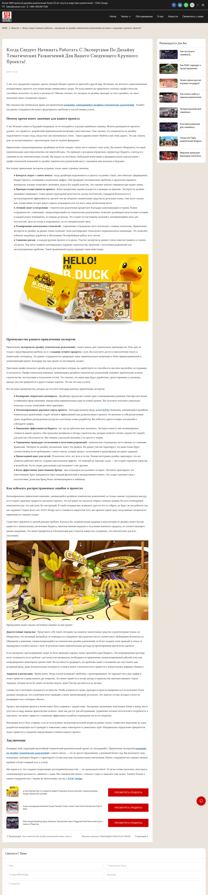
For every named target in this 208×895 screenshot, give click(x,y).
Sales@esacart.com (13, 6)
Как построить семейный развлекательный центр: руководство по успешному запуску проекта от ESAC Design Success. (191, 53)
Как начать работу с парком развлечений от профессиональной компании (191, 96)
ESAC (5, 28)
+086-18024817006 (37, 6)
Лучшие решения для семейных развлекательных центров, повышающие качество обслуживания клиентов (191, 111)
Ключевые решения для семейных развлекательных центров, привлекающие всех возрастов (190, 126)
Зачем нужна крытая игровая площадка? (190, 82)
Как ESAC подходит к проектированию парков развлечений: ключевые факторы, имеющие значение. (190, 67)
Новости (15, 28)
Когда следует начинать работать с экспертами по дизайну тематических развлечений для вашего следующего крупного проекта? (82, 28)
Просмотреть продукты (128, 792)
